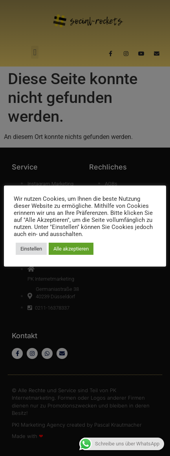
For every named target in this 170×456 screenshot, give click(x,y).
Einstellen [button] (31, 249)
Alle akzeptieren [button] (71, 249)
